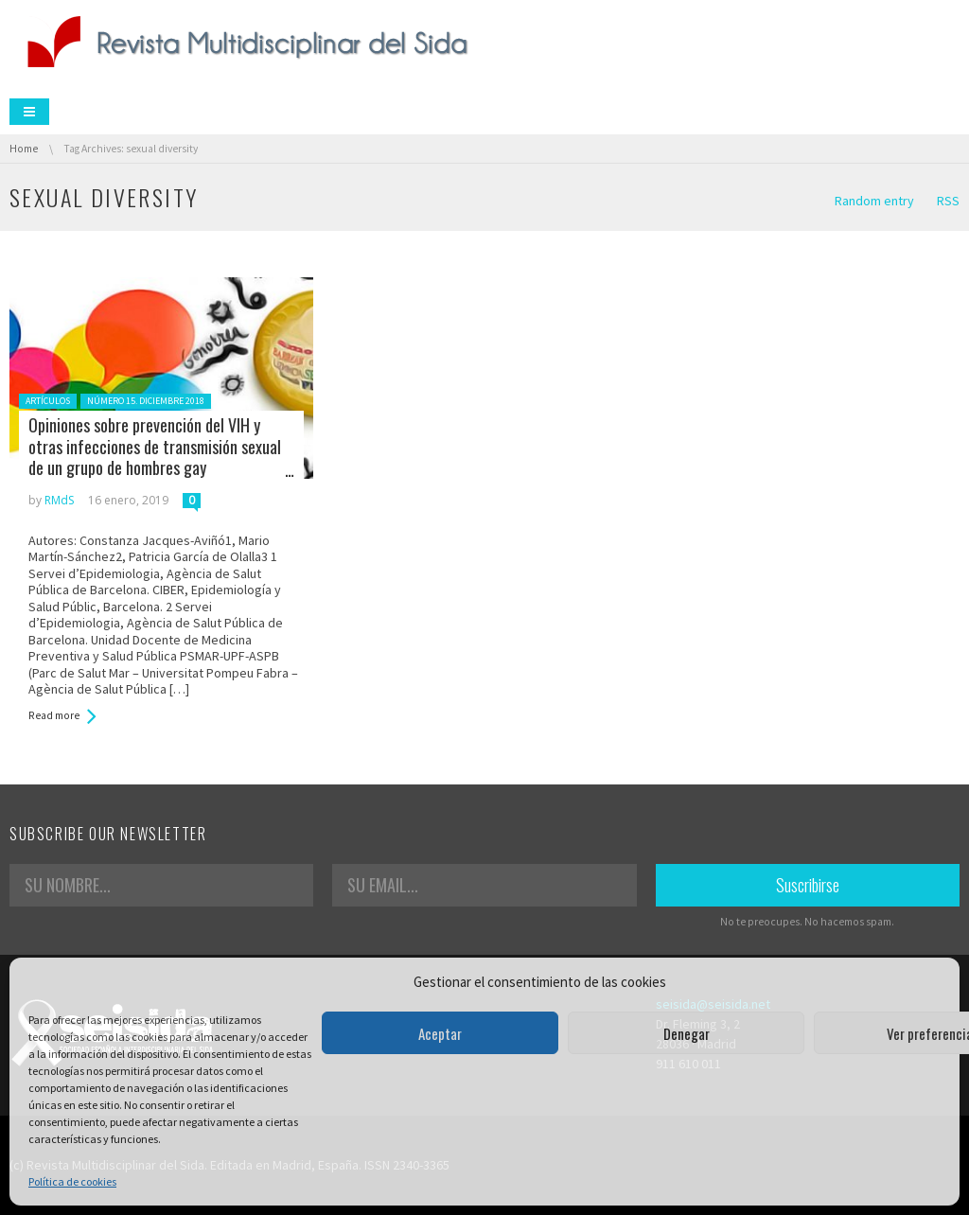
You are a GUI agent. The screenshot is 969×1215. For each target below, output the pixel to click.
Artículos (48, 401)
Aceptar (440, 1033)
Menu (29, 111)
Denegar (686, 1033)
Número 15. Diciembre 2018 (145, 401)
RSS (948, 200)
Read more (53, 715)
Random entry (874, 200)
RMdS (59, 500)
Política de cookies (72, 1181)
